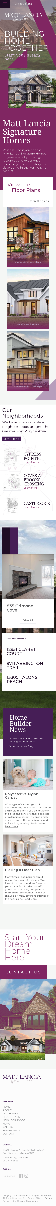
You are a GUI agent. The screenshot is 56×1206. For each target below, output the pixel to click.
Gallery (8, 1127)
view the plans (39, 201)
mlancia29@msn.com (16, 1157)
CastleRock (37, 503)
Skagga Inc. (32, 1201)
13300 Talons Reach (22, 679)
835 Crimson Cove (20, 608)
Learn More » (31, 462)
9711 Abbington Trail (25, 665)
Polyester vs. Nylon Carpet (21, 796)
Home (6, 1106)
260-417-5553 (11, 1160)
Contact (8, 1133)
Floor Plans (11, 1117)
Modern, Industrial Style (28, 386)
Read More (11, 826)
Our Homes (10, 1113)
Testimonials (11, 1130)
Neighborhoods (14, 1120)
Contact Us (23, 972)
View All (28, 620)
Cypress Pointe (32, 456)
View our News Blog (21, 746)
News (6, 1123)
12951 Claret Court (21, 651)
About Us (23, 4)
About (7, 1110)
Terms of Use (34, 1198)
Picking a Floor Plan (22, 870)
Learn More (11, 439)
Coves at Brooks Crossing (34, 479)
